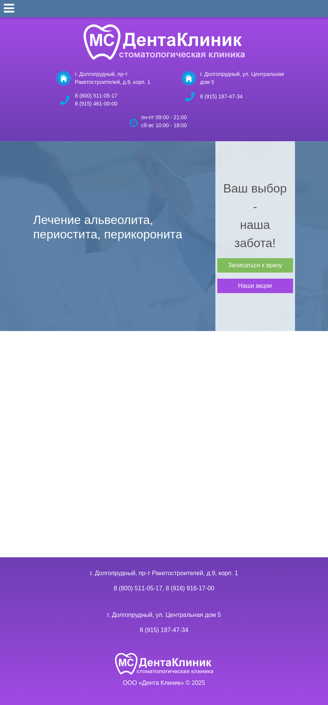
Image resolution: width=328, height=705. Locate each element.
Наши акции (255, 285)
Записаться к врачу (255, 265)
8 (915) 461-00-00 (96, 104)
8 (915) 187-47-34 (221, 96)
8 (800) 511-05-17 (96, 96)
